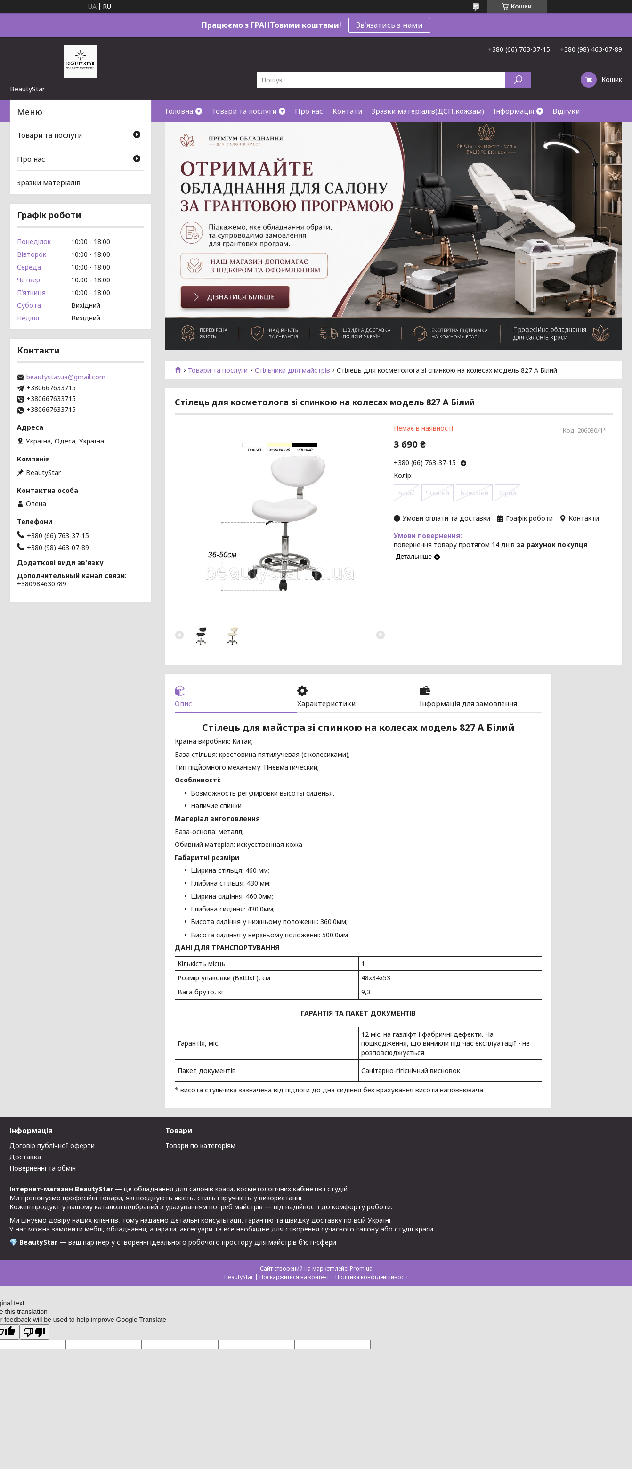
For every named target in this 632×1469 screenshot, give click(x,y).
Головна (179, 110)
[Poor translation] (34, 1332)
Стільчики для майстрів (292, 370)
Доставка (25, 1156)
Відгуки (566, 110)
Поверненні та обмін (42, 1168)
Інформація (514, 110)
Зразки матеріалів (49, 182)
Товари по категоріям (200, 1145)
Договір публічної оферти (52, 1145)
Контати (347, 110)
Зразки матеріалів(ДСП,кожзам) (428, 110)
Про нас (309, 110)
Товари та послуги (243, 110)
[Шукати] (518, 80)
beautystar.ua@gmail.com (65, 377)
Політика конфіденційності (371, 1277)
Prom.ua (361, 1268)
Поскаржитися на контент (294, 1277)
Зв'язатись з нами (389, 25)
